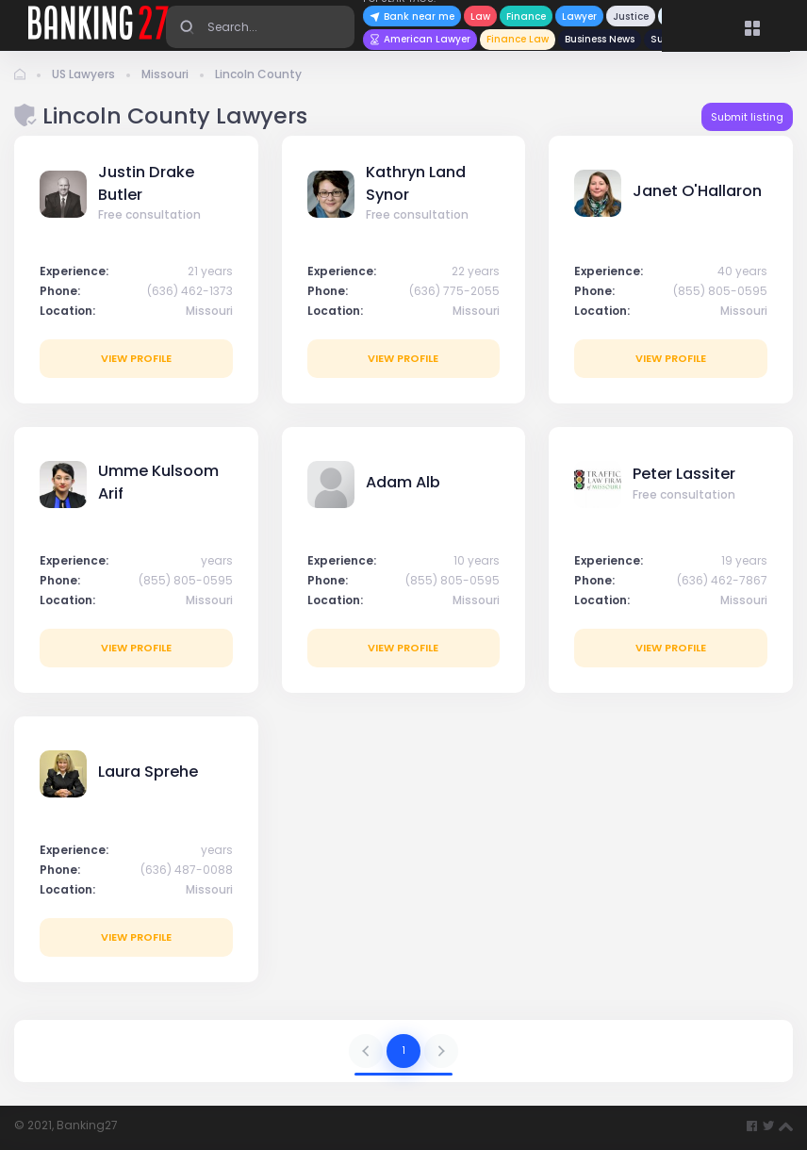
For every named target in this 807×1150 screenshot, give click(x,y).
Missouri (165, 74)
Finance (526, 16)
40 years (742, 271)
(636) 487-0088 (186, 870)
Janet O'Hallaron (697, 191)
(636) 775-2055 (454, 291)
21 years (210, 271)
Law (480, 16)
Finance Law (517, 39)
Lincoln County (258, 74)
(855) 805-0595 (720, 291)
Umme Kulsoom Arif (158, 482)
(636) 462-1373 (190, 291)
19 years (744, 560)
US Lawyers (83, 74)
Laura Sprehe (148, 771)
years (217, 560)
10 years (476, 560)
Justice (631, 16)
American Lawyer (420, 39)
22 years (476, 271)
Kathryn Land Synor (416, 183)
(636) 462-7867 (722, 580)
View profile (136, 358)
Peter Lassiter (684, 474)
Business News (599, 39)
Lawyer (579, 16)
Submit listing (747, 116)
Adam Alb (403, 482)
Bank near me (412, 16)
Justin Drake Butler (146, 183)
